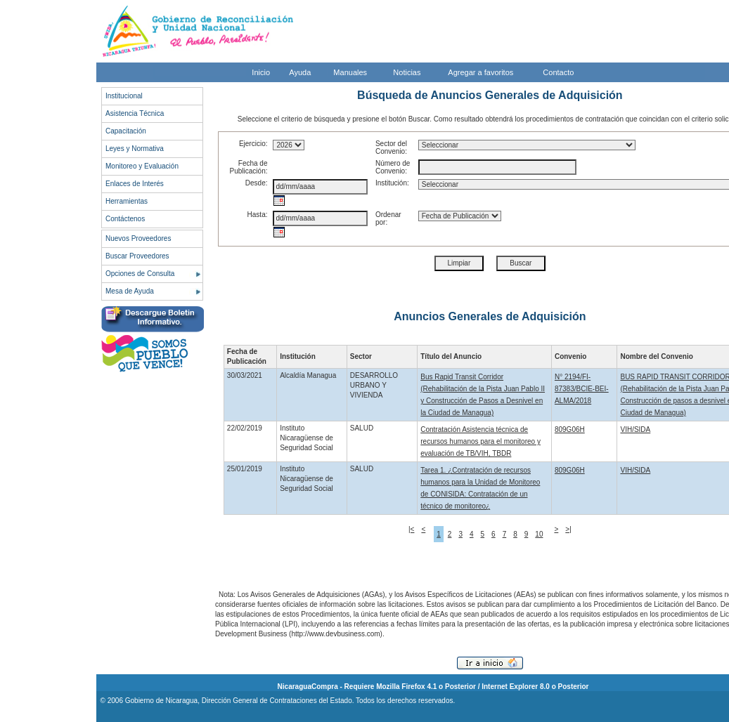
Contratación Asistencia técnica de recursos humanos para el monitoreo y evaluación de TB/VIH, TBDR (480, 441)
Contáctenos (125, 219)
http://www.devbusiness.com (335, 634)
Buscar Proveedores (137, 256)
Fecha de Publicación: (249, 167)
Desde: (256, 183)
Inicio (261, 72)
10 (539, 534)
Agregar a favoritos (480, 72)
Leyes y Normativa (134, 148)
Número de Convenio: (392, 167)
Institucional (124, 96)
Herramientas (126, 201)
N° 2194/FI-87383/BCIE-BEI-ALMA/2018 (582, 389)
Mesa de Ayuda (129, 291)
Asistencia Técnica (134, 113)
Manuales (350, 72)
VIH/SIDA (635, 429)
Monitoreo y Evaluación (142, 166)
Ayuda (300, 72)
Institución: (392, 183)
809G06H (570, 429)
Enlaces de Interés (134, 184)
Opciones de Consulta (139, 273)
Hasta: (257, 214)
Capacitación (125, 131)
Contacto (558, 72)
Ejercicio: (253, 143)
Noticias (406, 72)
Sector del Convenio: (391, 147)
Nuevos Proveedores (138, 238)
